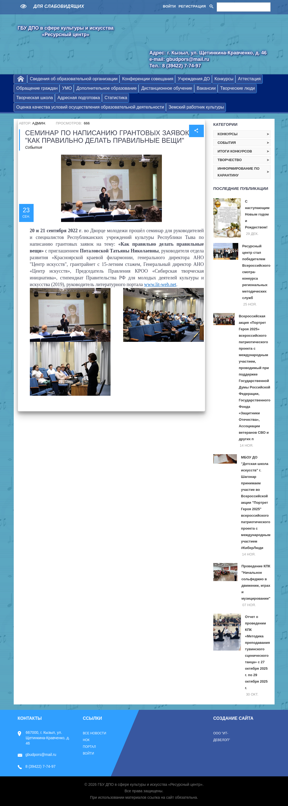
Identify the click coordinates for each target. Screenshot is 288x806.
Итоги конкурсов (235, 151)
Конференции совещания (147, 79)
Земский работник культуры (196, 107)
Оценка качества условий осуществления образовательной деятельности (90, 107)
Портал (89, 747)
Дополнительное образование (106, 88)
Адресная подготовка (79, 97)
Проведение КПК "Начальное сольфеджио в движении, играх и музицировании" (256, 582)
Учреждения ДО (194, 79)
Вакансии (206, 88)
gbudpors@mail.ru (37, 754)
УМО (67, 88)
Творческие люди (237, 88)
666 (87, 123)
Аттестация (249, 79)
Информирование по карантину (238, 171)
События (33, 147)
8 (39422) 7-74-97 (37, 766)
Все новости (94, 733)
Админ (38, 123)
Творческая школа (34, 97)
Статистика (116, 97)
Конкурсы (224, 79)
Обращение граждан (37, 88)
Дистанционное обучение (166, 88)
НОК (86, 740)
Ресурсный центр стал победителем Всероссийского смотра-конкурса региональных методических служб (256, 272)
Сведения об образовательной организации (74, 79)
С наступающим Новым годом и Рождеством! (257, 214)
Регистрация (192, 6)
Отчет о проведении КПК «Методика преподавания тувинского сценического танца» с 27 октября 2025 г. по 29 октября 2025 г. (257, 652)
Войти (169, 6)
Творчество (230, 160)
